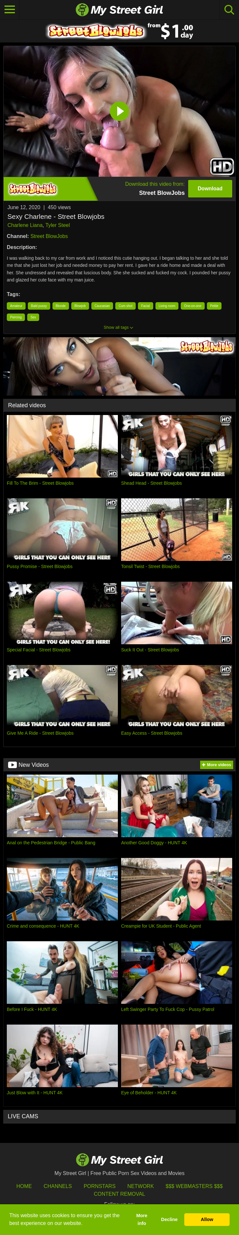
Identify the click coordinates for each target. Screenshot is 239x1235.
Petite (214, 306)
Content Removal (119, 1194)
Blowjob (80, 306)
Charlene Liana (25, 225)
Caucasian (102, 306)
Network (140, 1186)
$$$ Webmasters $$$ (194, 1186)
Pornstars (99, 1186)
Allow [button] (207, 1219)
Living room (167, 306)
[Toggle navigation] (9, 9)
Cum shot (125, 306)
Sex (33, 317)
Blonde (61, 306)
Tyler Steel (57, 225)
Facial (145, 306)
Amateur (16, 306)
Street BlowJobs (49, 236)
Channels (58, 1186)
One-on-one (192, 306)
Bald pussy (39, 306)
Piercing (16, 317)
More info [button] (141, 1219)
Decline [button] (169, 1219)
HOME (24, 1186)
